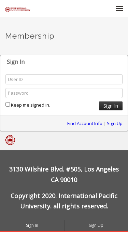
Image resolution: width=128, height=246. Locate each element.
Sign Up (115, 123)
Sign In (32, 225)
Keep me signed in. (27, 105)
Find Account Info (84, 123)
